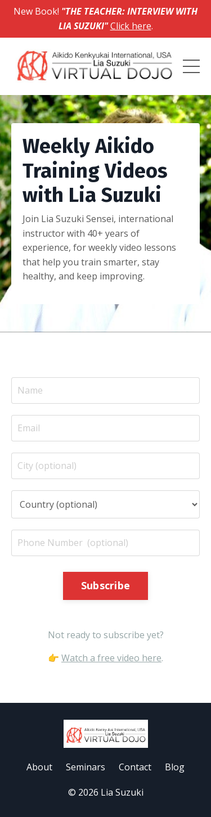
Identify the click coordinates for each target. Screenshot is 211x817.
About (39, 767)
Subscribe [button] (105, 585)
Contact (135, 767)
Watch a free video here (111, 658)
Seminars (85, 767)
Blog (175, 767)
